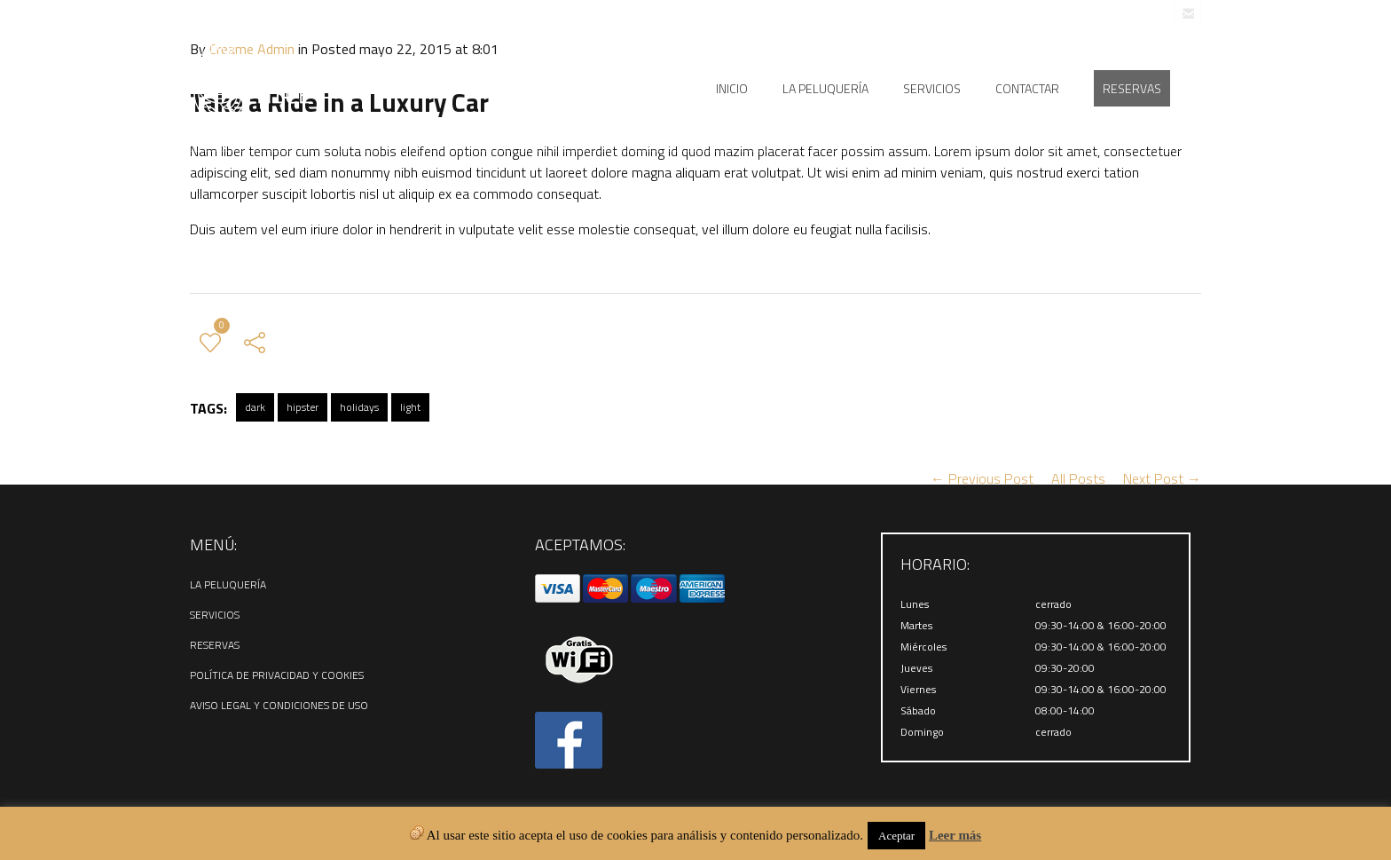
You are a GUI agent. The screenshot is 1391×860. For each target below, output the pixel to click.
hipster (302, 406)
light (410, 406)
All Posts (1078, 478)
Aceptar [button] (896, 835)
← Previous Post (982, 478)
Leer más (955, 835)
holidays (359, 406)
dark (255, 406)
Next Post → (1162, 478)
